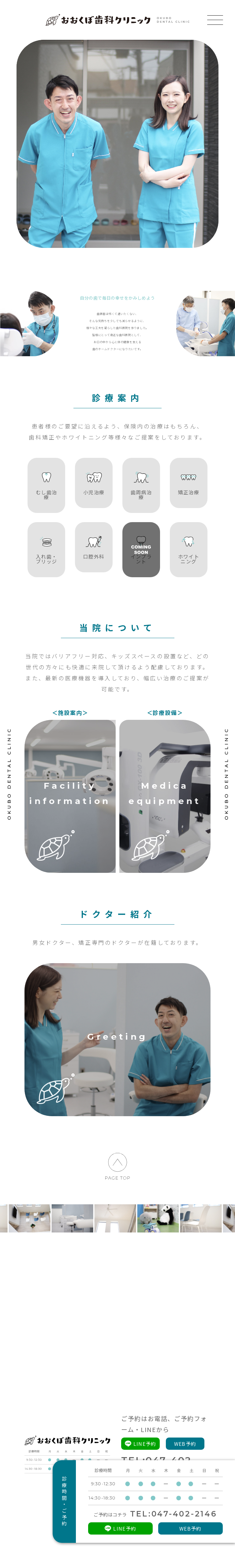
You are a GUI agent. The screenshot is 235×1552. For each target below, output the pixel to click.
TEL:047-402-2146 (173, 1513)
